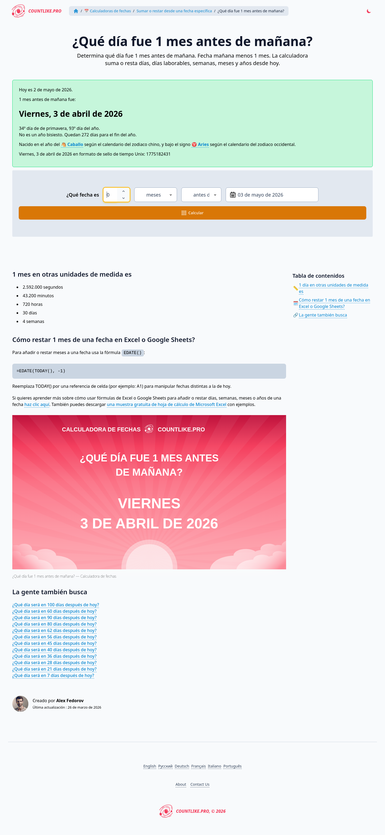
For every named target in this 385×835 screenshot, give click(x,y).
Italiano (214, 766)
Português (232, 766)
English (149, 766)
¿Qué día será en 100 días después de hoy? (55, 605)
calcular (193, 212)
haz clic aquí (36, 404)
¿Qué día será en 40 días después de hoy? (54, 650)
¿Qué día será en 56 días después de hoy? (54, 637)
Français (198, 766)
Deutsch (182, 766)
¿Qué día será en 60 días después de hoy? (54, 611)
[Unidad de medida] (155, 194)
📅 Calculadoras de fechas (107, 10)
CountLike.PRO (36, 11)
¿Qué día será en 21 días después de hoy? (54, 669)
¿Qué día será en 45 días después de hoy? (54, 643)
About (181, 784)
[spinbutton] (110, 194)
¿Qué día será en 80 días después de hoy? (54, 624)
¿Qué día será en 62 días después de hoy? (54, 630)
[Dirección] (201, 194)
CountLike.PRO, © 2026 (192, 811)
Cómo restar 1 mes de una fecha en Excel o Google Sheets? (334, 303)
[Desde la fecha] (272, 194)
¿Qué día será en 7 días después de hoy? (53, 675)
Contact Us (199, 784)
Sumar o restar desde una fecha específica (174, 10)
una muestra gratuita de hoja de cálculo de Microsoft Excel (166, 404)
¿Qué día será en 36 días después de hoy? (54, 656)
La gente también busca (323, 315)
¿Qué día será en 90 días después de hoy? (54, 617)
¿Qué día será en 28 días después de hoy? (54, 662)
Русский (165, 766)
